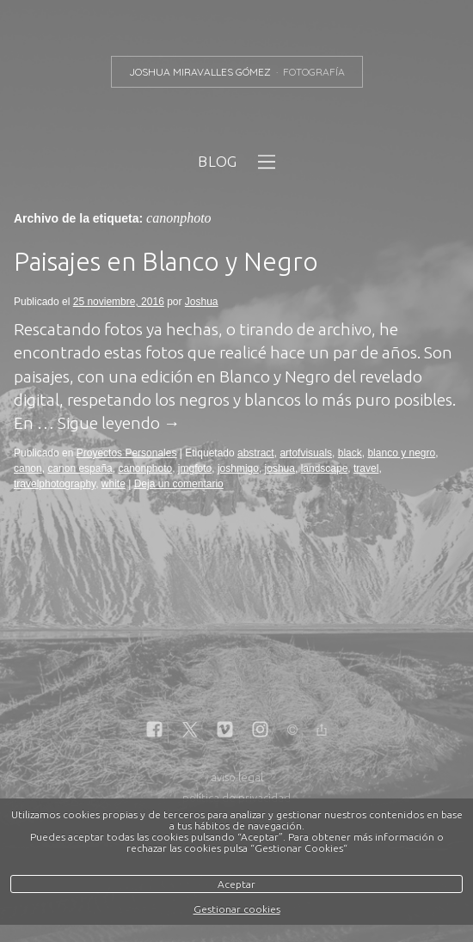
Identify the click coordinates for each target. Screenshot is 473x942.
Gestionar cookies (237, 908)
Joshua (201, 302)
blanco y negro (401, 453)
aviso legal (237, 777)
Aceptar (236, 884)
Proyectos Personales (127, 453)
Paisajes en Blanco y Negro (166, 261)
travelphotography (54, 484)
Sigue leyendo (119, 422)
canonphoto (145, 468)
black (350, 453)
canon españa (79, 468)
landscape (324, 468)
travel (365, 468)
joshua (280, 468)
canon (28, 468)
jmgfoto (195, 468)
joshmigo (238, 468)
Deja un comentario (179, 484)
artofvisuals (306, 453)
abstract (255, 453)
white (113, 484)
